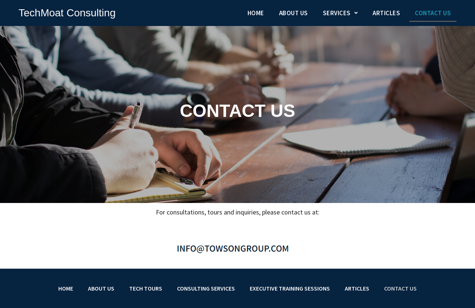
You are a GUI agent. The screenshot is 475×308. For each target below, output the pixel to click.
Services (340, 13)
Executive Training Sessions (290, 288)
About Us (293, 13)
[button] (340, 13)
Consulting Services (206, 288)
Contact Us (433, 13)
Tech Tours (145, 288)
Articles (386, 13)
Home (256, 13)
